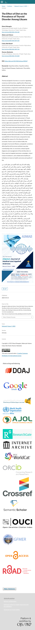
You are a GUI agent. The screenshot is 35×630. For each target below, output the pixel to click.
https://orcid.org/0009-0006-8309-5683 (10, 40)
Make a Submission (9, 589)
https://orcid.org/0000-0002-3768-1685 (10, 32)
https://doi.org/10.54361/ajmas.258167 (16, 61)
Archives (9, 6)
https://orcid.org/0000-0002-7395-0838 (10, 55)
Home (3, 6)
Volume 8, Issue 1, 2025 (20, 6)
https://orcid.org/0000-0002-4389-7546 (10, 49)
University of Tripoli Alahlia (12, 609)
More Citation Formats (9, 317)
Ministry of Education (10, 601)
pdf (5, 289)
